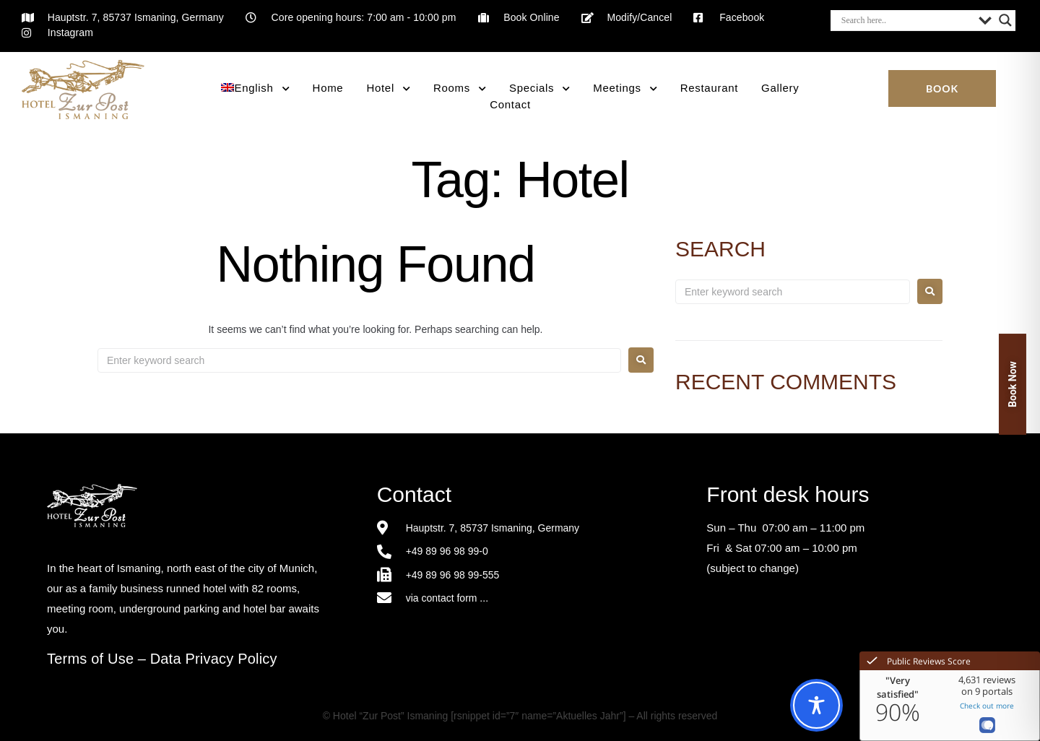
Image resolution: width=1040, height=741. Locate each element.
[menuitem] (255, 88)
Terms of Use (90, 659)
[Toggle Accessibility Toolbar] (816, 705)
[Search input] (906, 20)
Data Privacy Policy (213, 659)
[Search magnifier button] (1005, 20)
